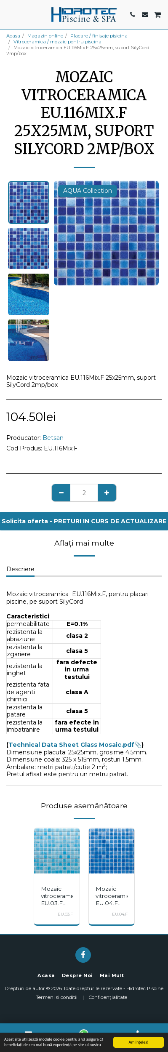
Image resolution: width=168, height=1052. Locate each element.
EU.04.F (120, 914)
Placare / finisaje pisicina (99, 36)
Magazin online (45, 36)
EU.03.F (65, 914)
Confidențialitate (108, 997)
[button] (9, 14)
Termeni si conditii (56, 997)
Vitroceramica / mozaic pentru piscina (57, 42)
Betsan (53, 438)
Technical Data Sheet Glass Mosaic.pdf (71, 744)
